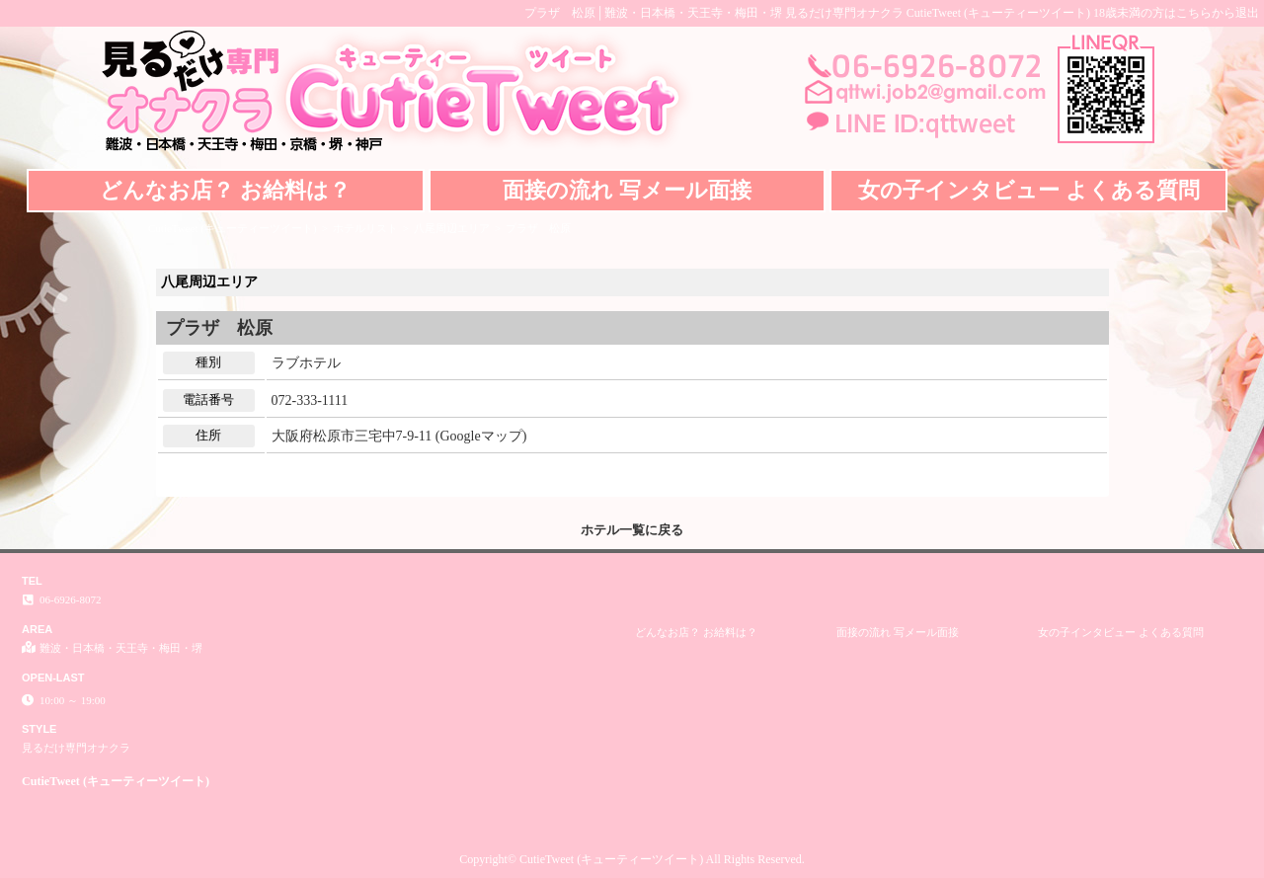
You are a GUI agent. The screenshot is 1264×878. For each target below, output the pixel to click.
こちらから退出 (1217, 13)
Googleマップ (480, 436)
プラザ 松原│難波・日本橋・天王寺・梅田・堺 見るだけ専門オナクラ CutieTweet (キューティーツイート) (807, 13)
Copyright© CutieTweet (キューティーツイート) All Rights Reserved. (632, 859)
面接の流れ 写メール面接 (627, 190)
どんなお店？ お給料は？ (225, 190)
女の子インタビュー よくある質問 (1029, 190)
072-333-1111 (310, 400)
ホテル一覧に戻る (632, 529)
